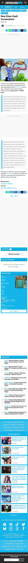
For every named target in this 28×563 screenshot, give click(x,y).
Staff (14, 422)
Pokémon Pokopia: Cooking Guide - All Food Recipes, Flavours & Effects (14, 362)
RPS (22, 549)
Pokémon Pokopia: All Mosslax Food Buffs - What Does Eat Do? (14, 373)
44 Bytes (17, 535)
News (2, 10)
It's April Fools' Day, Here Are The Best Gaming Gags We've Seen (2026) (15, 407)
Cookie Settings (9, 430)
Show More (14, 515)
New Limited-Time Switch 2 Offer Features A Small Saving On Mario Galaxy (15, 390)
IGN (13, 546)
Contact (13, 424)
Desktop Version (19, 430)
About (9, 422)
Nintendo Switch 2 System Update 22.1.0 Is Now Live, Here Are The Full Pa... (15, 368)
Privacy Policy (20, 424)
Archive (22, 427)
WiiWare (24, 10)
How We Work (21, 422)
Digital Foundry (19, 543)
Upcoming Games (16, 10)
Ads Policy (15, 427)
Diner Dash (18, 87)
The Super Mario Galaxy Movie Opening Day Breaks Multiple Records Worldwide (14, 401)
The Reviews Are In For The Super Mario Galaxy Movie (15, 378)
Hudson (8, 10)
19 (17, 196)
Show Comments (14, 254)
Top (4, 422)
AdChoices (22, 535)
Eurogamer (19, 546)
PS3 (2, 284)
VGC (24, 546)
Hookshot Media (12, 534)
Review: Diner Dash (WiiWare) (7, 305)
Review (9, 188)
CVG (18, 549)
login (21, 264)
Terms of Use (7, 427)
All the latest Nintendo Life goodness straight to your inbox (14, 555)
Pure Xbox (20, 541)
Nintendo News (6, 546)
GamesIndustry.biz (10, 549)
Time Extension (9, 543)
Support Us (7, 424)
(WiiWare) (7, 183)
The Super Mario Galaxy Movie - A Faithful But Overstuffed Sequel (15, 384)
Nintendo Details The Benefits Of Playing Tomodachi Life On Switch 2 (15, 413)
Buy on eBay (14, 311)
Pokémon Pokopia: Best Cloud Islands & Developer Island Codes (14, 395)
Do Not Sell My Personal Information (14, 537)
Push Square (12, 541)
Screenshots (4, 13)
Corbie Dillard (9, 25)
